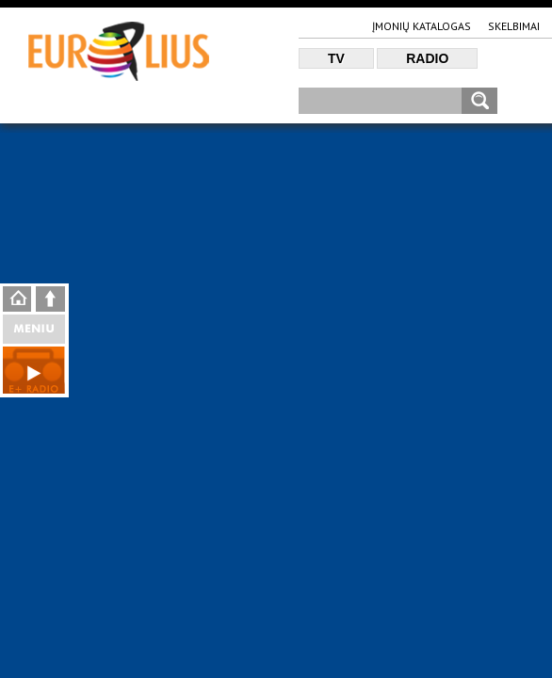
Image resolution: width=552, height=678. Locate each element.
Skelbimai (514, 26)
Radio (427, 58)
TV (336, 58)
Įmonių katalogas (421, 26)
